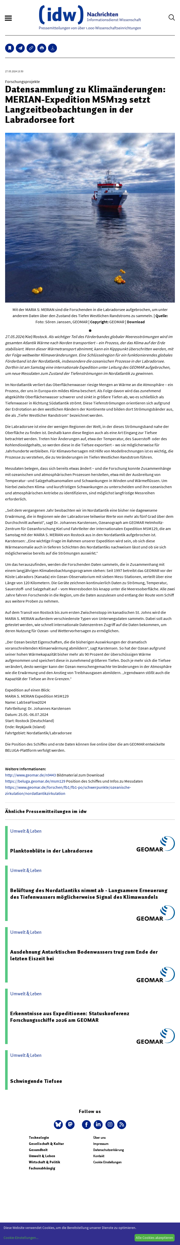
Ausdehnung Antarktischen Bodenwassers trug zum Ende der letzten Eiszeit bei (84, 955)
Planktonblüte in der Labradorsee (51, 851)
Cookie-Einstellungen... (21, 1237)
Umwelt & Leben (42, 1156)
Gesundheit (38, 1149)
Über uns (99, 1137)
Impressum (101, 1144)
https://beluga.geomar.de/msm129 (35, 781)
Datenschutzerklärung (108, 1150)
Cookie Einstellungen (107, 1162)
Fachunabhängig (42, 1168)
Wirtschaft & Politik (44, 1162)
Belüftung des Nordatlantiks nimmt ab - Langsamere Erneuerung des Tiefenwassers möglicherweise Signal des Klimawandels (88, 894)
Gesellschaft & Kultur (46, 1143)
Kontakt (98, 1156)
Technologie (39, 1137)
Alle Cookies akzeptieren (154, 1237)
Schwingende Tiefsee (36, 1081)
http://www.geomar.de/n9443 (30, 774)
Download (136, 321)
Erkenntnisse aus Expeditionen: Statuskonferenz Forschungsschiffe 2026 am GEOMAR (69, 1017)
